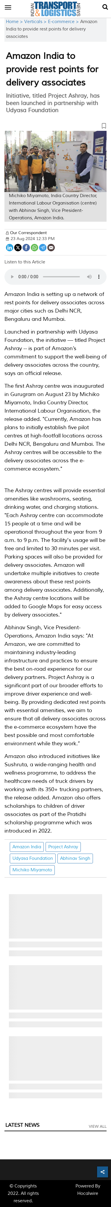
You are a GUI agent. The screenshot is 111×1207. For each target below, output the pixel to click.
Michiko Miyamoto (32, 870)
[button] (55, 127)
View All (98, 1126)
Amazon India (26, 847)
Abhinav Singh (75, 858)
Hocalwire (87, 1193)
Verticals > (36, 22)
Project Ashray (63, 847)
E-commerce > (64, 22)
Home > (15, 22)
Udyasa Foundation (32, 858)
